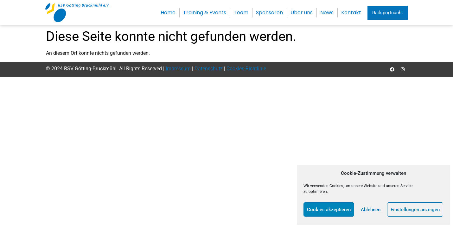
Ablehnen (370, 209)
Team (241, 12)
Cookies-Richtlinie (246, 69)
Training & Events (204, 12)
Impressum (178, 69)
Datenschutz (209, 69)
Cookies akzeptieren (329, 209)
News (327, 12)
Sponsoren (269, 12)
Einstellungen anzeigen (415, 209)
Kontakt (351, 12)
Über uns (301, 12)
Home (168, 12)
